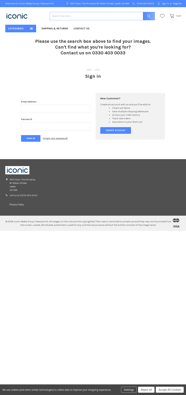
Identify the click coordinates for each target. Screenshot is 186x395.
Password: (26, 120)
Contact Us (81, 29)
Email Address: (29, 103)
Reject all (146, 390)
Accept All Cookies (169, 390)
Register (177, 3)
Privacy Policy (16, 206)
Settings (129, 390)
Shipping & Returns (54, 29)
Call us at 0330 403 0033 (23, 196)
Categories (16, 29)
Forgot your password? (55, 139)
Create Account (115, 131)
